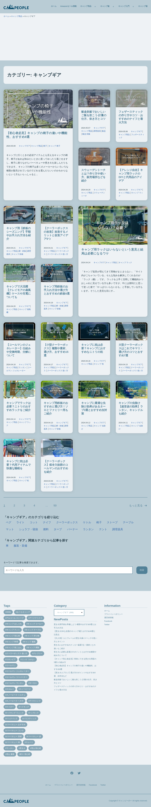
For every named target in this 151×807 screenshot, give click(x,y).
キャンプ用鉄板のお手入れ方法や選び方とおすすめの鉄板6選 (57, 290)
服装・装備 (20, 545)
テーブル (128, 522)
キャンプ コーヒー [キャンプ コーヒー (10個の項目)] (35, 624)
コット (34, 522)
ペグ (8, 522)
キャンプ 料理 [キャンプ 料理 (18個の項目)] (12, 642)
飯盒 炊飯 (86, 134)
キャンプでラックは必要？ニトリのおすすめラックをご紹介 (18, 406)
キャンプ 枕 (99, 364)
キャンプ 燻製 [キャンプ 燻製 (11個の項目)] (33, 647)
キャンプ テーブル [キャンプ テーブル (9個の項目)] (33, 630)
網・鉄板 (22, 251)
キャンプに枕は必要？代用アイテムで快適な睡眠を (18, 465)
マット (10, 529)
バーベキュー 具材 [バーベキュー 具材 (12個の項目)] (14, 736)
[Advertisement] (75, 40)
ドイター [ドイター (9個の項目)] (10, 707)
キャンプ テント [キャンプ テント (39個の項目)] (13, 630)
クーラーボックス (67, 522)
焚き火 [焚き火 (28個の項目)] (22, 748)
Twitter (107, 624)
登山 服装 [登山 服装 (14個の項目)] (10, 754)
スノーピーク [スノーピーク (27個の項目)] (25, 689)
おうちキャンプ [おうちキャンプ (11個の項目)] (23, 612)
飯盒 (104, 131)
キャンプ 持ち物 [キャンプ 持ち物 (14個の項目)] (32, 636)
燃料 (46, 529)
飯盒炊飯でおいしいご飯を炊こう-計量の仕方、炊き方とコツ (93, 115)
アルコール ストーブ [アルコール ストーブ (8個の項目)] (15, 618)
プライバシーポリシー (113, 614)
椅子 (45, 146)
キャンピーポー (125, 801)
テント (103, 529)
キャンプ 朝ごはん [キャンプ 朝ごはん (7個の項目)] (14, 647)
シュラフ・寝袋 (28, 529)
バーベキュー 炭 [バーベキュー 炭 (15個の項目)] (34, 736)
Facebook (108, 621)
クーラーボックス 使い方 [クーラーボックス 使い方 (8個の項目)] (16, 653)
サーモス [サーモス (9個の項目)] (33, 683)
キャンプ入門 (123, 6)
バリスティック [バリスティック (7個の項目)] (29, 718)
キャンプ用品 (85, 6)
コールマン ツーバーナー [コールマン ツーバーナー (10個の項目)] (16, 677)
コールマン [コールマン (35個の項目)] (11, 665)
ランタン (22, 367)
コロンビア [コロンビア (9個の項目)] (11, 659)
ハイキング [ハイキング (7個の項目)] (24, 707)
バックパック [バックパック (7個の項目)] (11, 718)
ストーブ (112, 522)
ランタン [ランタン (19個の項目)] (10, 748)
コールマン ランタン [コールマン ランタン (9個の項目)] (15, 683)
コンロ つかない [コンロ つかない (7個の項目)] (28, 659)
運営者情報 (108, 617)
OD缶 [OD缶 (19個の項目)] (8, 612)
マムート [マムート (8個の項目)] (29, 742)
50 (55, 505)
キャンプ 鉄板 (17, 254)
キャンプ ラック (125, 262)
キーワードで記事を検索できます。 (22, 562)
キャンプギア (24, 146)
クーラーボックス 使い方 (57, 254)
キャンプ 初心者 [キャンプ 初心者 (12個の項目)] (13, 636)
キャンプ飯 (105, 6)
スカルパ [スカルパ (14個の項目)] (10, 689)
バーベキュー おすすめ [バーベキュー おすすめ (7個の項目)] (15, 724)
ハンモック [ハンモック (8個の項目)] (34, 713)
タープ (58, 529)
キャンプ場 (142, 6)
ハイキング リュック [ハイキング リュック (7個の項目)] (15, 713)
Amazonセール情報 (68, 6)
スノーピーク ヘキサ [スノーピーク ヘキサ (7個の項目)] (15, 701)
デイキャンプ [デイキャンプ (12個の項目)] (34, 701)
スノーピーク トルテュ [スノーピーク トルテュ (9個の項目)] (15, 695)
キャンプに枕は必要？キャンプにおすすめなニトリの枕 (93, 348)
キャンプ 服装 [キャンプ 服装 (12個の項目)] (30, 642)
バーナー (72, 529)
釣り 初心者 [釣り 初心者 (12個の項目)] (25, 754)
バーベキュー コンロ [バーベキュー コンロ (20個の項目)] (15, 730)
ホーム (54, 6)
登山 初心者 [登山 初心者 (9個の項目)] (36, 748)
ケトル (87, 522)
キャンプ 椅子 (54, 146)
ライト (20, 522)
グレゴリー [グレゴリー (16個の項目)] (37, 653)
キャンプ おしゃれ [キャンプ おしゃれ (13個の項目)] (14, 624)
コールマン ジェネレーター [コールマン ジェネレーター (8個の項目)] (17, 671)
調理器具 (97, 131)
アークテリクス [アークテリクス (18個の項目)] (35, 618)
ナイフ (47, 522)
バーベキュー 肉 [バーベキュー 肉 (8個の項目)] (13, 742)
